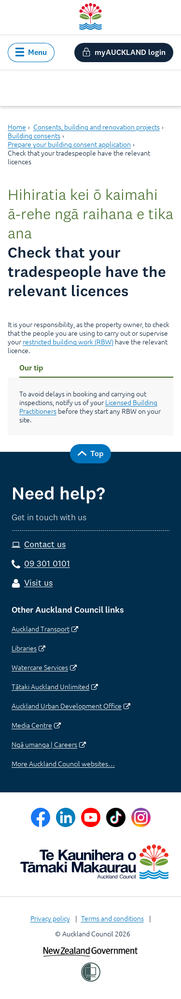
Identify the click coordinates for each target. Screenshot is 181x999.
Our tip (31, 367)
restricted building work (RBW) (68, 341)
